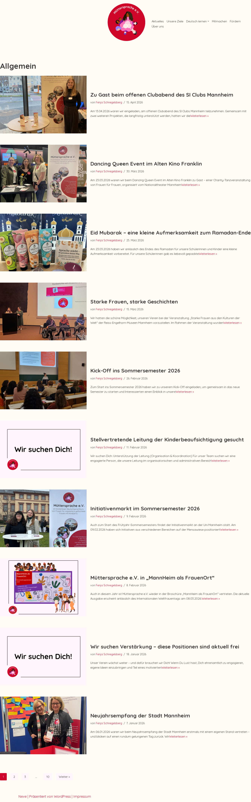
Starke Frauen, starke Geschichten (134, 298)
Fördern (158, 26)
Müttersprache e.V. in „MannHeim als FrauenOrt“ (152, 573)
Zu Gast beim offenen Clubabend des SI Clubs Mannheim (161, 93)
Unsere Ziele (178, 21)
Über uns (174, 26)
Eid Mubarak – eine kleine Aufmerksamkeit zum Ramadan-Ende (170, 231)
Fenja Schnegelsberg (111, 102)
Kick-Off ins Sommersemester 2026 (135, 369)
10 (49, 777)
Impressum (82, 797)
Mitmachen (228, 21)
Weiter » (66, 777)
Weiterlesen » (238, 116)
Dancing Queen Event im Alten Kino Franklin (146, 162)
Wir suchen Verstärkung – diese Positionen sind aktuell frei (164, 645)
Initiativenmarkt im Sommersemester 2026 (145, 505)
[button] (216, 21)
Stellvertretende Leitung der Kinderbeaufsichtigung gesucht (167, 436)
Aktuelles (159, 21)
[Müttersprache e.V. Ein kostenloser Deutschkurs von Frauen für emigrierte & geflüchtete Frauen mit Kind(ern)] (125, 22)
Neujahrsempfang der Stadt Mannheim (140, 714)
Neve (22, 797)
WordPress (62, 797)
